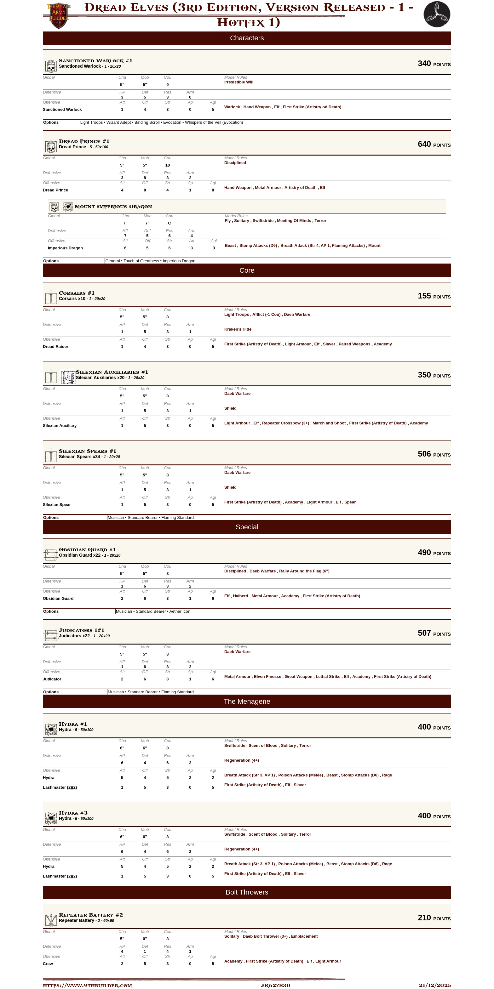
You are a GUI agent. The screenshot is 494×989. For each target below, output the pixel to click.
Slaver (329, 344)
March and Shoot (329, 423)
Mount (374, 245)
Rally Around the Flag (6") (304, 571)
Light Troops (236, 314)
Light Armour (298, 344)
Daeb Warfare (297, 314)
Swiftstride (263, 220)
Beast (230, 245)
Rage (387, 775)
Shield (230, 408)
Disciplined (235, 162)
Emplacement (304, 936)
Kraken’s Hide (237, 329)
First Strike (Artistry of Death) (253, 344)
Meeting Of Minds (294, 220)
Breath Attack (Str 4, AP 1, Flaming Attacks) (322, 245)
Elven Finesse (267, 676)
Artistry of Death (300, 187)
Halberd (240, 596)
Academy (383, 344)
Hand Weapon (257, 107)
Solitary (241, 220)
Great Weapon (299, 676)
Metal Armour (268, 187)
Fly (228, 220)
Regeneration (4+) (241, 760)
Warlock (232, 107)
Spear (350, 502)
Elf (276, 107)
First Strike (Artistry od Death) (312, 107)
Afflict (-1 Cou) (266, 314)
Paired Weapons (354, 344)
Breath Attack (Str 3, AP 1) (249, 775)
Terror (320, 220)
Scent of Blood (263, 745)
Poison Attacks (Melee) (300, 775)
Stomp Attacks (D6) (258, 245)
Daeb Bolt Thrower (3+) (265, 936)
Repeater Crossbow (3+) (285, 423)
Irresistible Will (238, 82)
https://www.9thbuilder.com (87, 985)
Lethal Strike (328, 676)
